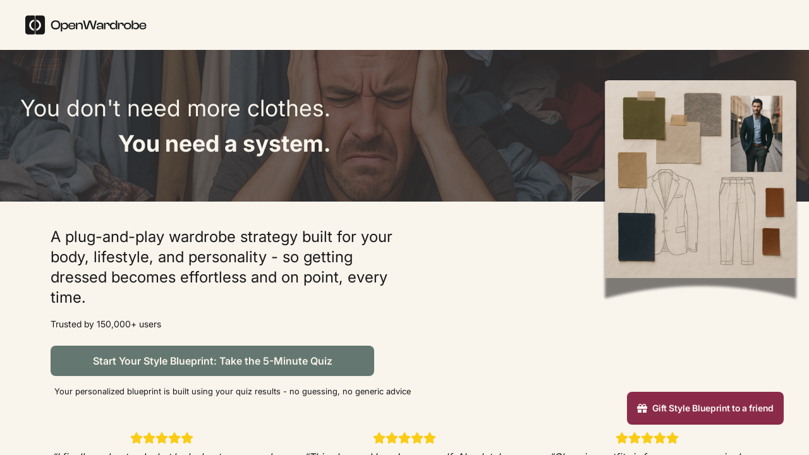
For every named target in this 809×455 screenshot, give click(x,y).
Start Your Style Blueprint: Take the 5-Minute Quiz (212, 361)
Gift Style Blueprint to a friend (705, 408)
